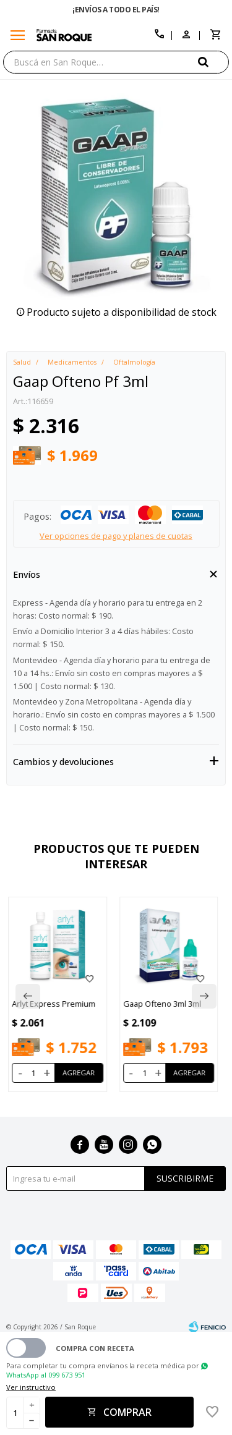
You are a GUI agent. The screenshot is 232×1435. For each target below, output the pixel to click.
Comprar (127, 1412)
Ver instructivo (31, 1387)
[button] (213, 61)
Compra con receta (95, 1348)
